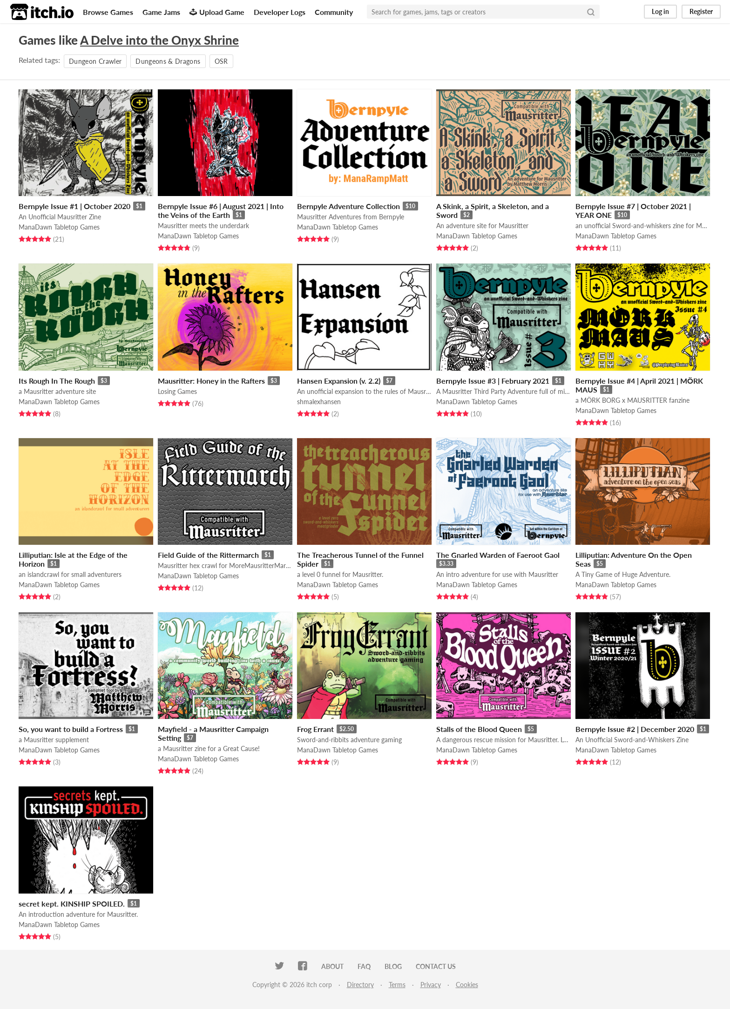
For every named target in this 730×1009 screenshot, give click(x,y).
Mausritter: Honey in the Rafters (211, 380)
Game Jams (161, 11)
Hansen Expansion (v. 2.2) (338, 380)
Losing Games (177, 391)
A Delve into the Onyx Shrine (159, 40)
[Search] (591, 12)
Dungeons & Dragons (167, 61)
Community (334, 11)
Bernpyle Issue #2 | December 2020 (634, 729)
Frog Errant (315, 729)
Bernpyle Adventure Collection (348, 206)
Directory (360, 985)
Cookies (467, 985)
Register (701, 11)
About (332, 966)
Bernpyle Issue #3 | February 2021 (492, 380)
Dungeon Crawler (95, 61)
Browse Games (108, 11)
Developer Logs (279, 11)
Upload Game (216, 11)
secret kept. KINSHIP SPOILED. (72, 903)
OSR (221, 61)
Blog (393, 966)
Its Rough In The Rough (57, 380)
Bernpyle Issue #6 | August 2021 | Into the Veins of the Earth (221, 210)
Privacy (430, 985)
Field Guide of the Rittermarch (208, 554)
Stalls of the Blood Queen (479, 729)
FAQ (364, 966)
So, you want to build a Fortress (71, 729)
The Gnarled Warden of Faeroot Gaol (498, 554)
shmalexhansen (319, 402)
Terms (397, 985)
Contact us (436, 966)
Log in (660, 11)
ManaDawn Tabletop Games (59, 227)
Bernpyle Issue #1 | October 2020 (74, 206)
